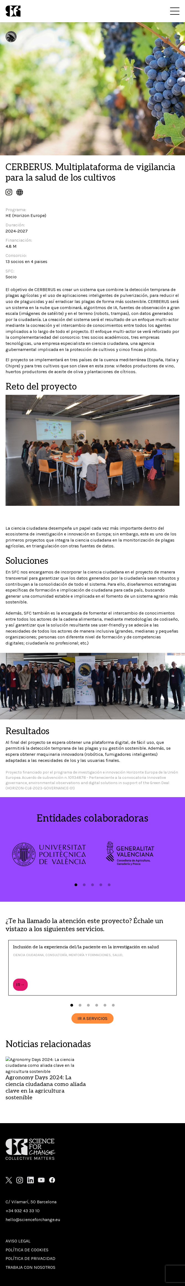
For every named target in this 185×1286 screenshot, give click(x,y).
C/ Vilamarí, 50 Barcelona (31, 1201)
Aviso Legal (18, 1241)
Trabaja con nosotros (30, 1267)
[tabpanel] (49, 854)
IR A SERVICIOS (92, 1018)
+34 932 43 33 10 (23, 1210)
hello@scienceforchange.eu (33, 1219)
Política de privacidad (30, 1258)
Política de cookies (27, 1249)
